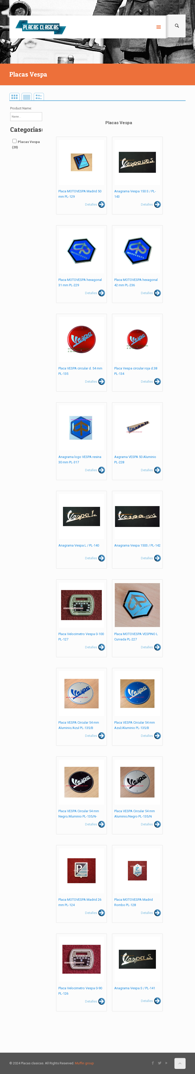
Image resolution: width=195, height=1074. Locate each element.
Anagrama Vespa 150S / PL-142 (137, 545)
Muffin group (84, 1063)
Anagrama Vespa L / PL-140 (78, 545)
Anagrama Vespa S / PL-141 (134, 988)
